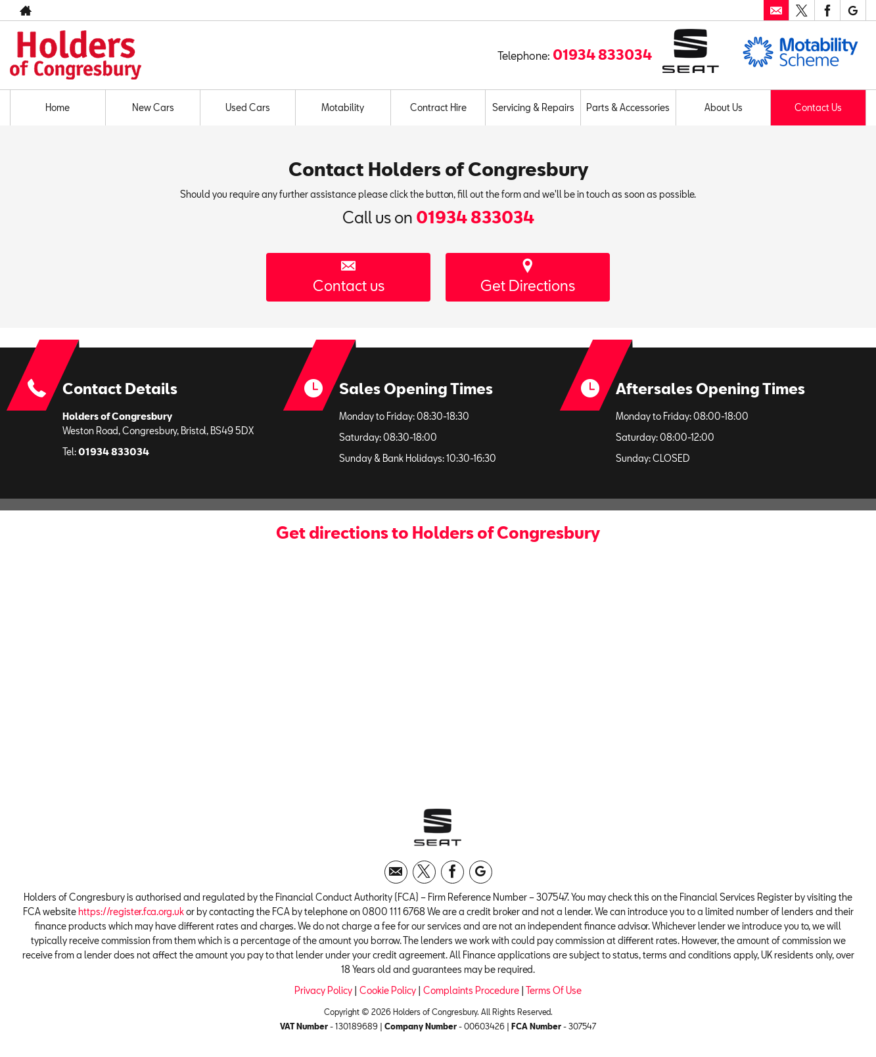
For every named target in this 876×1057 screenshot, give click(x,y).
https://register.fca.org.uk (131, 911)
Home (57, 107)
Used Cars (247, 107)
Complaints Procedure (471, 990)
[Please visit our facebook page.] (827, 10)
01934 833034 (602, 54)
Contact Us (818, 107)
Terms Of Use (554, 990)
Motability (342, 107)
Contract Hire (438, 107)
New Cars (153, 107)
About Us (723, 107)
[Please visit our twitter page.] (801, 10)
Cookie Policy (387, 990)
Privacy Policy (323, 990)
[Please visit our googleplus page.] (852, 10)
